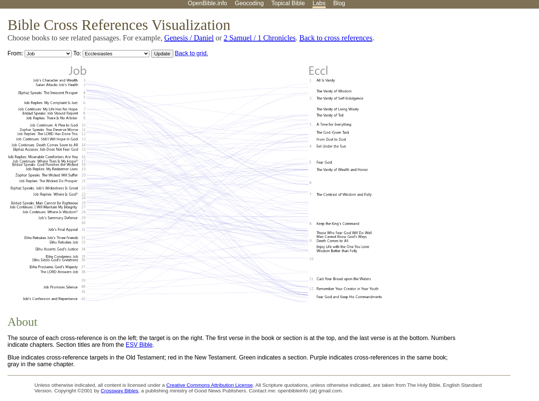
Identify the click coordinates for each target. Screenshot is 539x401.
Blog (339, 3)
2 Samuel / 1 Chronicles (260, 38)
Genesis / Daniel (189, 38)
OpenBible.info (207, 3)
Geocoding (249, 3)
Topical (288, 3)
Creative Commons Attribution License (209, 385)
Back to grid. (191, 53)
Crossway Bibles (119, 391)
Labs (319, 3)
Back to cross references (335, 38)
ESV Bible (139, 345)
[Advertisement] (463, 67)
